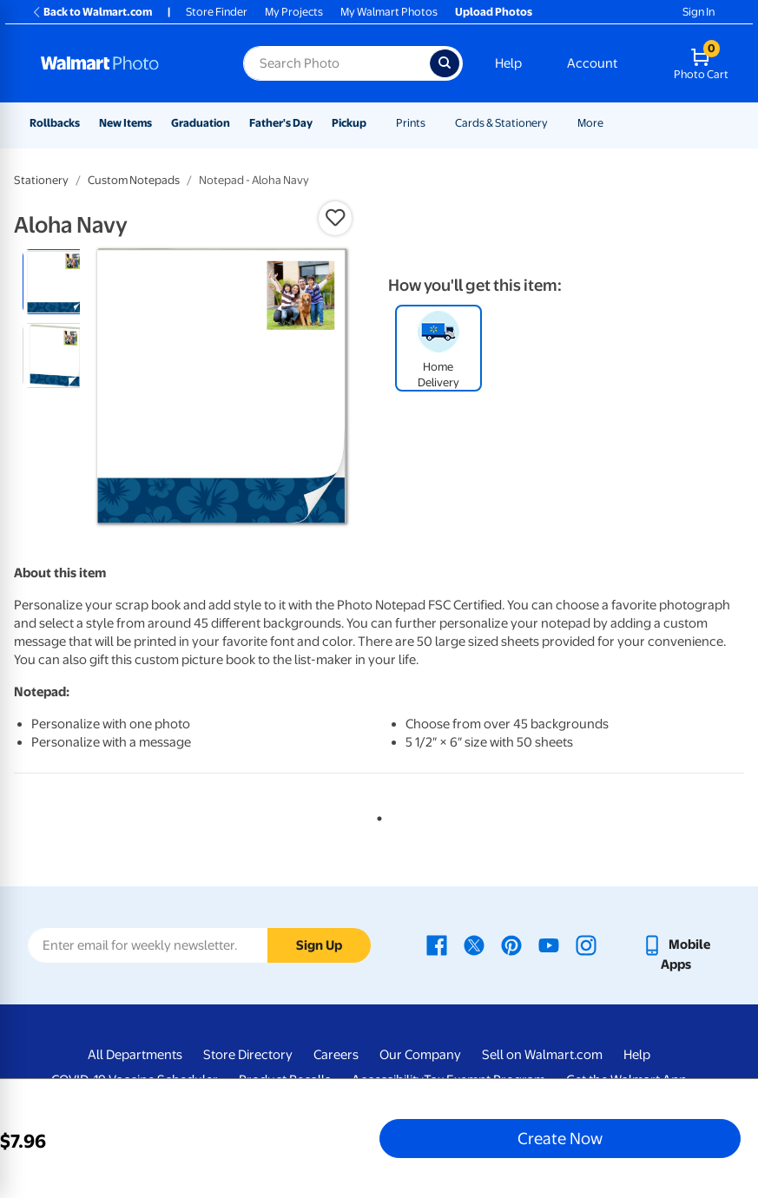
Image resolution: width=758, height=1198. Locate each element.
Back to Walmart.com (91, 11)
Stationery (41, 180)
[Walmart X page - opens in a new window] (474, 944)
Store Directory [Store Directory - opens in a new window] (248, 1055)
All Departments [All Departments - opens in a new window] (135, 1055)
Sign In (698, 11)
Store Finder (216, 11)
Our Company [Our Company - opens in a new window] (420, 1055)
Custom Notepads (134, 180)
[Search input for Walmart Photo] (336, 63)
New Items (125, 122)
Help (508, 63)
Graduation (200, 122)
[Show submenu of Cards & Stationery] (555, 123)
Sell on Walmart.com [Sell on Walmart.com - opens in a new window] (542, 1055)
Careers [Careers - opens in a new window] (336, 1055)
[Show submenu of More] (611, 123)
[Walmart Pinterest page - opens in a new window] (511, 944)
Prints (410, 122)
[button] (335, 217)
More (590, 122)
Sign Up (319, 945)
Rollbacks (55, 122)
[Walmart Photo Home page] (123, 63)
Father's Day (281, 122)
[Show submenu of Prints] (433, 123)
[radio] (55, 281)
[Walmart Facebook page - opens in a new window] (436, 944)
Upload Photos (493, 11)
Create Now (560, 1138)
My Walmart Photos (389, 11)
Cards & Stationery (501, 122)
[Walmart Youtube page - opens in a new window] (548, 944)
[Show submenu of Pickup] (374, 123)
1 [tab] (376, 815)
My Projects (294, 11)
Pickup (349, 122)
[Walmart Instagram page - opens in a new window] (586, 944)
